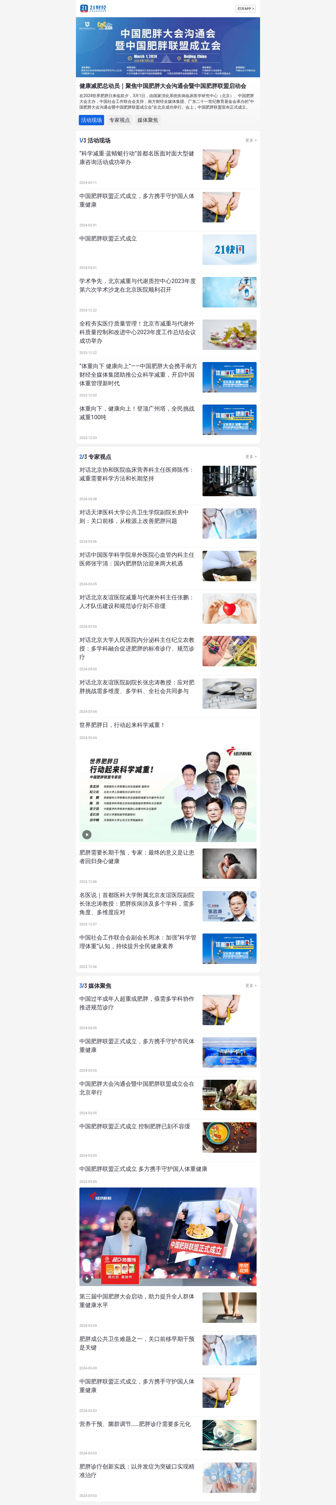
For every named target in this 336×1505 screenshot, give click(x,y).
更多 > (251, 140)
